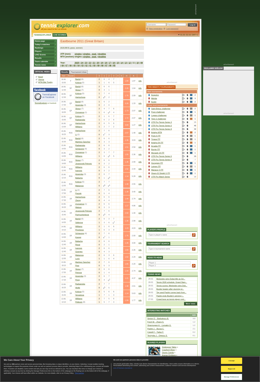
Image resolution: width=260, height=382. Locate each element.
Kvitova (78, 83)
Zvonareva (79, 112)
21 (94, 63)
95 (114, 65)
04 (78, 65)
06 (70, 65)
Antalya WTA (156, 132)
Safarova (79, 222)
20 (98, 63)
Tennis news (40, 65)
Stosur (78, 90)
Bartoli (78, 79)
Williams (78, 127)
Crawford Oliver (168, 350)
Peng (77, 280)
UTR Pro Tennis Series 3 (161, 122)
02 (86, 65)
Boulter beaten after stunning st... (170, 289)
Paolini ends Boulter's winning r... (170, 296)
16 (114, 63)
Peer (77, 266)
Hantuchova (80, 97)
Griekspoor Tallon (169, 347)
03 (82, 65)
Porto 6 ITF (156, 136)
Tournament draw (78, 72)
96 (110, 65)
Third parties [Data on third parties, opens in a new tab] (79, 373)
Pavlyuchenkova (82, 215)
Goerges (78, 252)
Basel (40, 77)
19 (102, 63)
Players (38, 51)
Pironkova (79, 230)
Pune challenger (158, 112)
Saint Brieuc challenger (160, 109)
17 (110, 63)
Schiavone (79, 149)
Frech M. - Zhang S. (155, 322)
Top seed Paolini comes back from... (171, 292)
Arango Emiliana (169, 355)
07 (66, 65)
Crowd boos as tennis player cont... (171, 299)
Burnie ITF (155, 149)
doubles (102, 54)
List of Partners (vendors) (122, 368)
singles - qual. (90, 54)
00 (94, 65)
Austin (153, 102)
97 (106, 65)
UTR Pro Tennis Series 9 (161, 129)
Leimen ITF (156, 166)
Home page (40, 41)
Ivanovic (78, 171)
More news (189, 303)
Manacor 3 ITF (157, 170)
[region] (130, 369)
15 (118, 63)
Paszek (78, 193)
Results (38, 58)
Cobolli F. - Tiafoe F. (155, 332)
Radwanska (80, 120)
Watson (78, 207)
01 (90, 65)
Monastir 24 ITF (157, 153)
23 (86, 63)
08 (63, 65)
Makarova (79, 186)
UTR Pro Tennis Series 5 (161, 126)
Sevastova (79, 295)
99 (98, 65)
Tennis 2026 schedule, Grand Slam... (171, 282)
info (140, 81)
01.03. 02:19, (189, 35)
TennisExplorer (41, 103)
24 (82, 63)
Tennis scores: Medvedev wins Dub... (171, 286)
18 (106, 63)
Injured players (156, 342)
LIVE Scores (40, 55)
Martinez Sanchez (82, 142)
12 (129, 63)
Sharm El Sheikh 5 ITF (160, 173)
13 (126, 63)
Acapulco (155, 95)
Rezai (77, 245)
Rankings (39, 48)
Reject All (231, 369)
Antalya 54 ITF (157, 143)
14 (122, 63)
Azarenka (79, 105)
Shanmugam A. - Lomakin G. (159, 325)
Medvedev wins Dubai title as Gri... (170, 279)
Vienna (41, 79)
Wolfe (77, 288)
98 (102, 65)
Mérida (154, 98)
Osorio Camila (168, 353)
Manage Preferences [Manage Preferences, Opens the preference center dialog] (231, 377)
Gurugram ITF (157, 163)
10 (137, 63)
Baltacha (79, 178)
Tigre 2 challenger (158, 119)
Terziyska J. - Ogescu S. (157, 336)
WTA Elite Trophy (45, 82)
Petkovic (78, 302)
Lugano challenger (159, 115)
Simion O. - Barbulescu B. (158, 318)
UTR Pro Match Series (160, 177)
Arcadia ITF (156, 146)
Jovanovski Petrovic (83, 164)
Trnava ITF (155, 139)
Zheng (78, 200)
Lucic (77, 259)
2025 (77, 63)
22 (90, 63)
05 (74, 65)
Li (76, 134)
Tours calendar (41, 61)
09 (142, 63)
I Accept (232, 361)
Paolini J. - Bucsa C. (155, 329)
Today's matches (42, 44)
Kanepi (78, 237)
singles (78, 54)
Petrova (78, 273)
